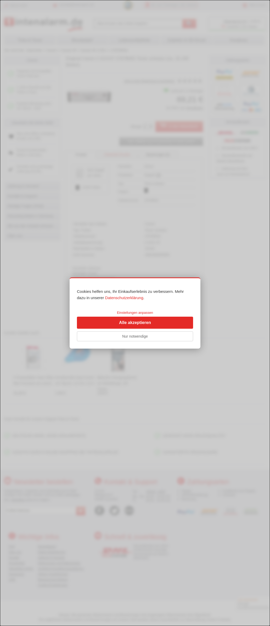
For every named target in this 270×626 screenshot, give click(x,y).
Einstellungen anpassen (135, 313)
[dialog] (135, 313)
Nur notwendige (135, 336)
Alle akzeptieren (135, 322)
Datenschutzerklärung (124, 297)
